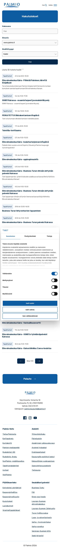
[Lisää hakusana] (30, 31)
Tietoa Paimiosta (9, 434)
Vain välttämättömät (30, 316)
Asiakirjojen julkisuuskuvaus (43, 443)
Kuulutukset (7, 501)
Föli (33, 492)
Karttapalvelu (8, 439)
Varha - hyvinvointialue (41, 522)
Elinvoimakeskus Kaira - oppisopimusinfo (20, 159)
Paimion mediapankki (11, 448)
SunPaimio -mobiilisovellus (13, 461)
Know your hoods (39, 497)
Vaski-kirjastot (37, 536)
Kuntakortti (7, 443)
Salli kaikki (30, 303)
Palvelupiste (37, 439)
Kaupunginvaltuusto (11, 497)
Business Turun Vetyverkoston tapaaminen (21, 211)
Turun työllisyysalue (40, 513)
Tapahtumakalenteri (11, 466)
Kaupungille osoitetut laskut (43, 457)
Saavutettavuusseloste (41, 466)
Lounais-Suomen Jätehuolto (43, 509)
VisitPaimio (7, 475)
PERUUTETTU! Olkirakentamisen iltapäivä (20, 115)
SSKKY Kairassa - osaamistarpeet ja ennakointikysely (25, 100)
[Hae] (30, 62)
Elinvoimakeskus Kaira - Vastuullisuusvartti (21, 323)
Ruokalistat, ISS (9, 452)
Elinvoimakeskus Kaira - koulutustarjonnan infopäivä (25, 142)
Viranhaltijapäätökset (11, 510)
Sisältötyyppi (8, 49)
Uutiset (6, 470)
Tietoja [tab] (49, 236)
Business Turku (38, 488)
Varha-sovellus (38, 527)
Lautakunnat (8, 506)
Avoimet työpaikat (39, 448)
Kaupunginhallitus (10, 492)
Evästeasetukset (38, 452)
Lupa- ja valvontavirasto (42, 518)
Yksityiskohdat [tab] (30, 236)
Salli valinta (30, 310)
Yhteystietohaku (38, 434)
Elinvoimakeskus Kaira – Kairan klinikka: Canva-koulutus (26, 348)
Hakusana (6, 26)
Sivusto (5, 38)
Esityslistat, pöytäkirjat (12, 488)
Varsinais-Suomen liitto (41, 531)
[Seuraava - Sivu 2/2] (39, 361)
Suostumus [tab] (10, 236)
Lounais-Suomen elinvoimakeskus (39, 502)
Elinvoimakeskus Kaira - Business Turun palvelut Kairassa (27, 222)
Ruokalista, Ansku (10, 457)
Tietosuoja (36, 470)
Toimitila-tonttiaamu (11, 130)
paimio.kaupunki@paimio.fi (35, 409)
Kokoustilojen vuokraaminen (43, 461)
